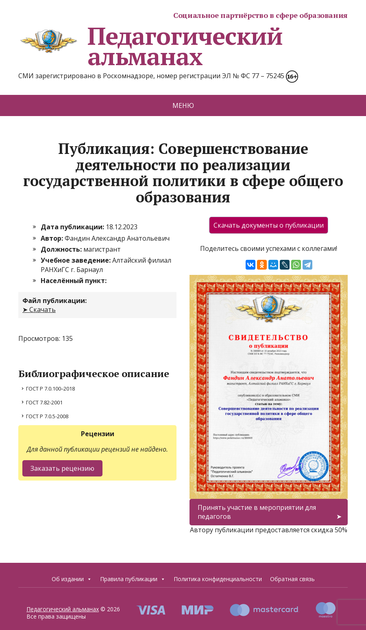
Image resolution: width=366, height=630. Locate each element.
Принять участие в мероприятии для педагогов (257, 512)
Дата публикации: (73, 226)
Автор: (53, 238)
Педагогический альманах (150, 46)
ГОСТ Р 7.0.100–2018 (50, 388)
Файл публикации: (54, 300)
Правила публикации (133, 579)
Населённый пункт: (74, 280)
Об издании (72, 579)
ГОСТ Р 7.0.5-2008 (47, 416)
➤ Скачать (39, 309)
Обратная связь (292, 579)
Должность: (62, 249)
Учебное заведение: (76, 260)
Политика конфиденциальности (218, 579)
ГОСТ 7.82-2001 (44, 402)
